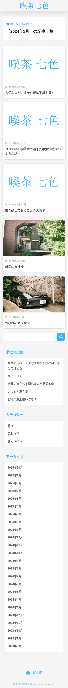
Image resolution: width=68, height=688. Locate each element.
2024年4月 (14, 599)
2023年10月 (15, 630)
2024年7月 (14, 576)
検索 (61, 337)
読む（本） (15, 433)
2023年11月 (15, 622)
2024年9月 (14, 560)
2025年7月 (14, 490)
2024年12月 (15, 537)
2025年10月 (15, 467)
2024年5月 (14, 591)
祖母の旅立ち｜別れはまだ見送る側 (31, 383)
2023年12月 (15, 615)
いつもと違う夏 (18, 391)
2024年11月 (15, 545)
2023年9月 (14, 638)
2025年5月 (14, 498)
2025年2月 (14, 521)
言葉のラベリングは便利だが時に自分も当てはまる (34, 366)
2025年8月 (14, 483)
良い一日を (15, 376)
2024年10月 (15, 553)
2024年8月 (14, 568)
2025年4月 (14, 506)
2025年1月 (14, 529)
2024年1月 (14, 607)
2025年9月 (14, 475)
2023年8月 (14, 646)
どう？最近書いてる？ (22, 399)
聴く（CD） (15, 441)
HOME (34, 673)
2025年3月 (14, 514)
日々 (10, 425)
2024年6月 (14, 584)
